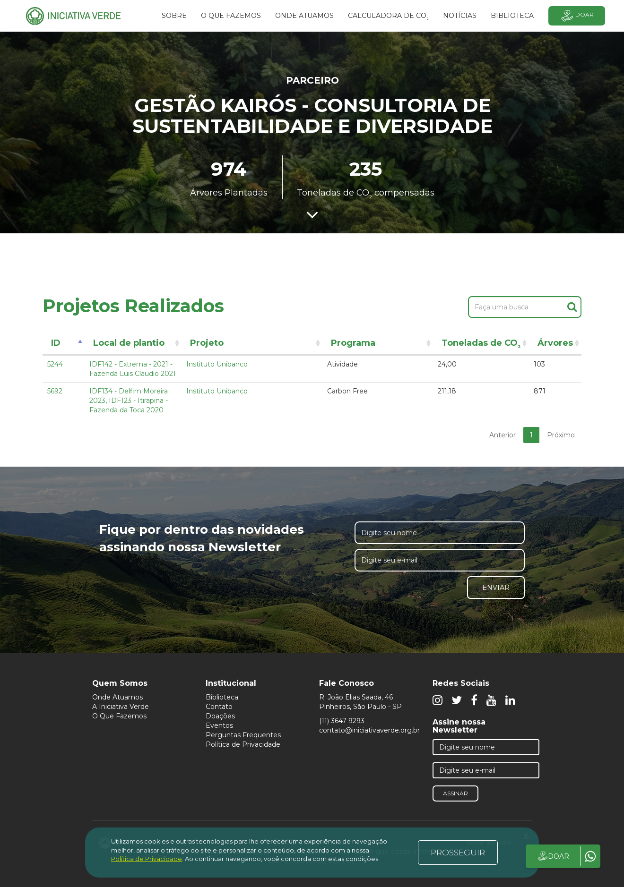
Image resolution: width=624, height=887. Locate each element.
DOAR (553, 856)
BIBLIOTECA (512, 15)
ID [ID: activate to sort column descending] (56, 343)
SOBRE (174, 15)
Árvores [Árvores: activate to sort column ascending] (555, 343)
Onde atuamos (304, 15)
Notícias (460, 15)
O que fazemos (231, 15)
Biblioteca (222, 697)
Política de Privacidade (243, 744)
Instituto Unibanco (217, 364)
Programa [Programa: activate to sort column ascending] (353, 343)
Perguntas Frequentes (243, 735)
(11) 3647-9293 (341, 720)
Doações (220, 716)
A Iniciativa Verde (120, 706)
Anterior (502, 435)
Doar (577, 16)
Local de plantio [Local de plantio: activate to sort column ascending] (129, 343)
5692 (54, 391)
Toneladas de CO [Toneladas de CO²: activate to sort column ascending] (481, 344)
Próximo (561, 435)
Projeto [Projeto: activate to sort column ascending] (207, 343)
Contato (219, 706)
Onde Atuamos (117, 697)
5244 (55, 364)
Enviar (496, 587)
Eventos (219, 725)
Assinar (455, 793)
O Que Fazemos (119, 716)
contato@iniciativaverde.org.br (369, 730)
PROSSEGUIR (458, 852)
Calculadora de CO (388, 17)
